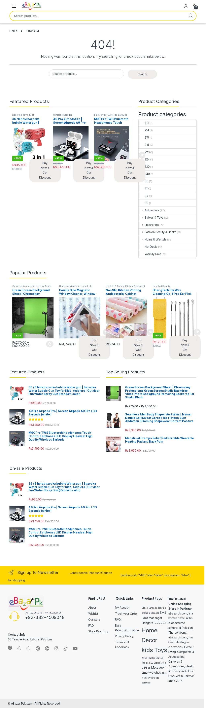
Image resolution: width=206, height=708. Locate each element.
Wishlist (93, 613)
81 (143, 188)
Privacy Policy (124, 636)
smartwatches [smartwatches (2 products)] (151, 672)
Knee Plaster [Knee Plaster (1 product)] (148, 658)
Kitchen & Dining (115, 286)
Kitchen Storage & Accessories (125, 287)
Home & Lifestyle (153, 239)
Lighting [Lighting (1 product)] (146, 668)
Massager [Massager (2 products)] (158, 667)
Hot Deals (148, 246)
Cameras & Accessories (25, 286)
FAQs (118, 619)
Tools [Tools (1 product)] (164, 673)
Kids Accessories (23, 116)
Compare (94, 619)
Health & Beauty (161, 286)
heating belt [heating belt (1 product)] (160, 623)
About (92, 607)
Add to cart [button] (142, 155)
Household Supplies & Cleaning (75, 287)
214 (144, 130)
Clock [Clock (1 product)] (145, 608)
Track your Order (126, 613)
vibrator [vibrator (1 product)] (146, 678)
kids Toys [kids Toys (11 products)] (154, 650)
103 (144, 123)
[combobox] (97, 16)
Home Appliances (69, 286)
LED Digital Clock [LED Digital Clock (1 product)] (158, 663)
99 (143, 203)
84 (143, 195)
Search (190, 16)
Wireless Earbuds (62, 114)
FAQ (91, 625)
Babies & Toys (20, 114)
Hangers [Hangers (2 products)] (147, 623)
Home (13, 31)
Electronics (100, 114)
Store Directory (98, 631)
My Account (123, 607)
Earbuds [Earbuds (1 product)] (152, 608)
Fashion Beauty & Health (157, 232)
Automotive (149, 210)
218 (144, 144)
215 (144, 137)
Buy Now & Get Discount (45, 170)
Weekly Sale (150, 254)
